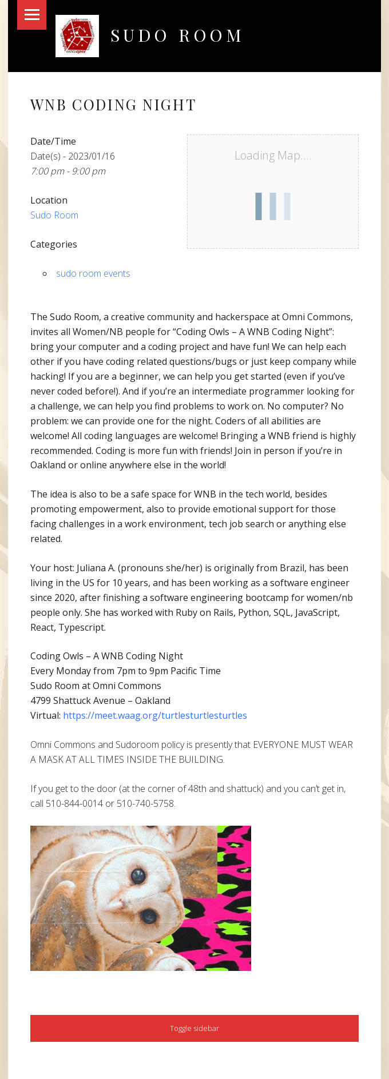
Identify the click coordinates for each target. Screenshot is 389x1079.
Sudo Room (177, 34)
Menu (32, 15)
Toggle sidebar (194, 1028)
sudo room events (93, 273)
